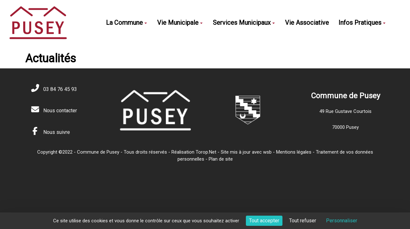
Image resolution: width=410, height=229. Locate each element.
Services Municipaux (244, 22)
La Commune (126, 22)
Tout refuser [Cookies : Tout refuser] (302, 221)
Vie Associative (307, 22)
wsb (267, 152)
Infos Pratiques (362, 22)
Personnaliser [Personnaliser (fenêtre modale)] (341, 221)
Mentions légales (293, 152)
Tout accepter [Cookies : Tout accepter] (264, 221)
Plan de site (221, 159)
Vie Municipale (180, 22)
